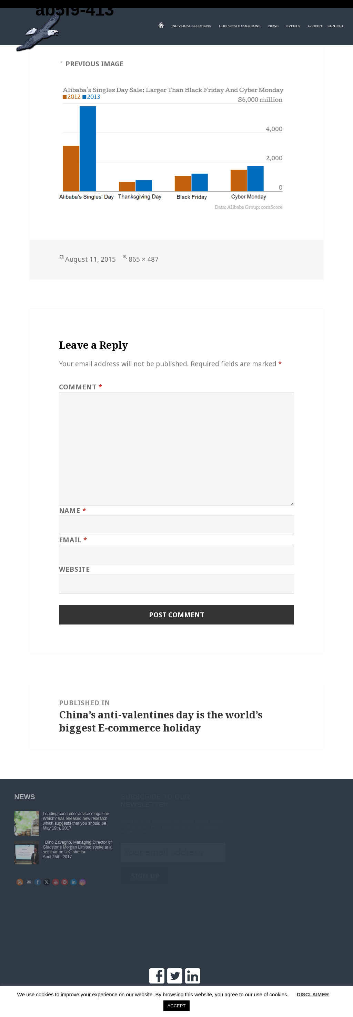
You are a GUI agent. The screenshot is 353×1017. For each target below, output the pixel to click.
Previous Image (94, 63)
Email (73, 539)
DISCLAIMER (313, 994)
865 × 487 (144, 259)
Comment (80, 386)
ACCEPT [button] (177, 1005)
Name (72, 510)
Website (74, 569)
